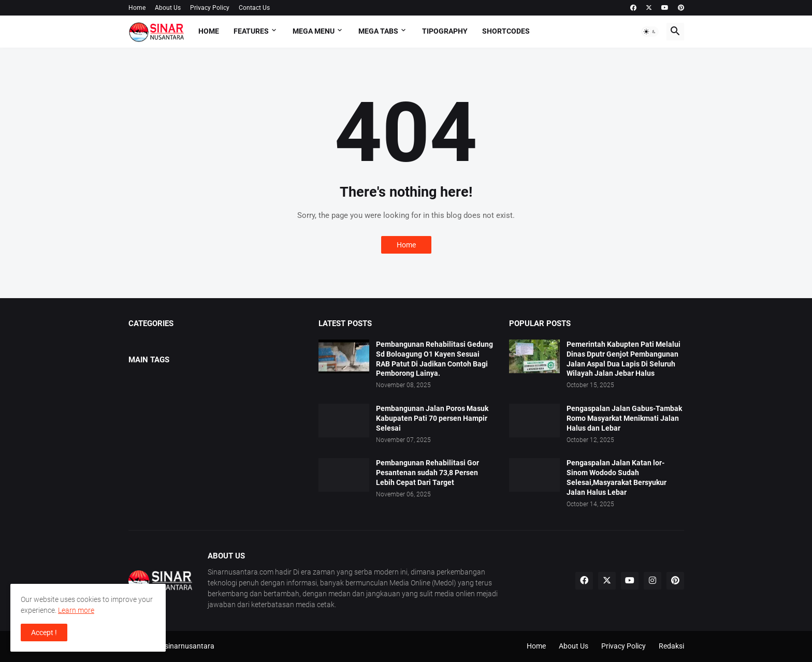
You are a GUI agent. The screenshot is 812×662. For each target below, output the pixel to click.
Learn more (76, 610)
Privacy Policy (209, 7)
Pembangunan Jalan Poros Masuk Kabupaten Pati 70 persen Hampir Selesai (432, 418)
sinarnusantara (189, 646)
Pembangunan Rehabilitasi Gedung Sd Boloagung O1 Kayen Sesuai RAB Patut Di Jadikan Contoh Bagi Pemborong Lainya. (434, 359)
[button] (650, 31)
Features (251, 31)
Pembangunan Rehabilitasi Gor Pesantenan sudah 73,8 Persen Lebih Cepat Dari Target (427, 473)
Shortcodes (506, 31)
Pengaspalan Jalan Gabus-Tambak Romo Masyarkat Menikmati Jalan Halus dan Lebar (624, 418)
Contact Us (254, 7)
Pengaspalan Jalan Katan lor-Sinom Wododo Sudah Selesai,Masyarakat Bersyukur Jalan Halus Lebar (616, 477)
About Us (168, 7)
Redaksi (671, 646)
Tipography (445, 31)
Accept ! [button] (44, 632)
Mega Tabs (378, 31)
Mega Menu (314, 31)
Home (137, 7)
